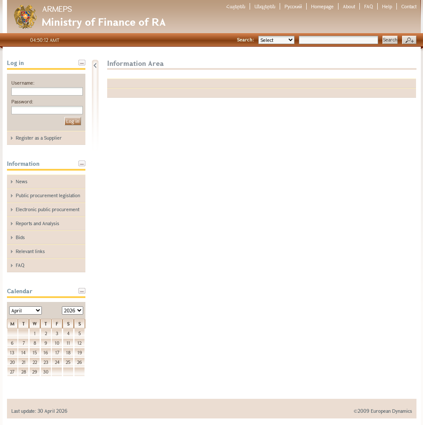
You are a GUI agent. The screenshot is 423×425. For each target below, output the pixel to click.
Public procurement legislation (48, 195)
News (21, 181)
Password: (22, 101)
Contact (408, 6)
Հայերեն (235, 6)
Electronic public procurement (47, 209)
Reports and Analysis (37, 223)
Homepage (322, 6)
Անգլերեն (264, 6)
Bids (20, 237)
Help (387, 6)
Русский (293, 6)
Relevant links (30, 251)
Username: (22, 82)
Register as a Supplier (39, 137)
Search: (245, 39)
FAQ (368, 6)
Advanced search (409, 40)
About (349, 6)
